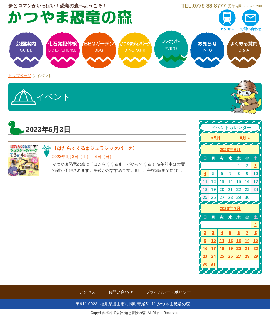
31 (213, 264)
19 (230, 248)
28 (247, 256)
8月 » (245, 137)
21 (247, 248)
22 (255, 248)
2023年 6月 (230, 149)
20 (238, 248)
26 (230, 256)
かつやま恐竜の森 (70, 17)
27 (238, 256)
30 (205, 264)
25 (221, 256)
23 (205, 256)
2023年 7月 (230, 208)
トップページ (19, 76)
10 (213, 240)
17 (213, 248)
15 (255, 240)
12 (230, 240)
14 (247, 240)
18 (221, 248)
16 (205, 248)
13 (238, 240)
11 (221, 240)
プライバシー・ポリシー (168, 292)
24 (213, 256)
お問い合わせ (250, 29)
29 (255, 256)
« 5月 (215, 137)
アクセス (227, 29)
